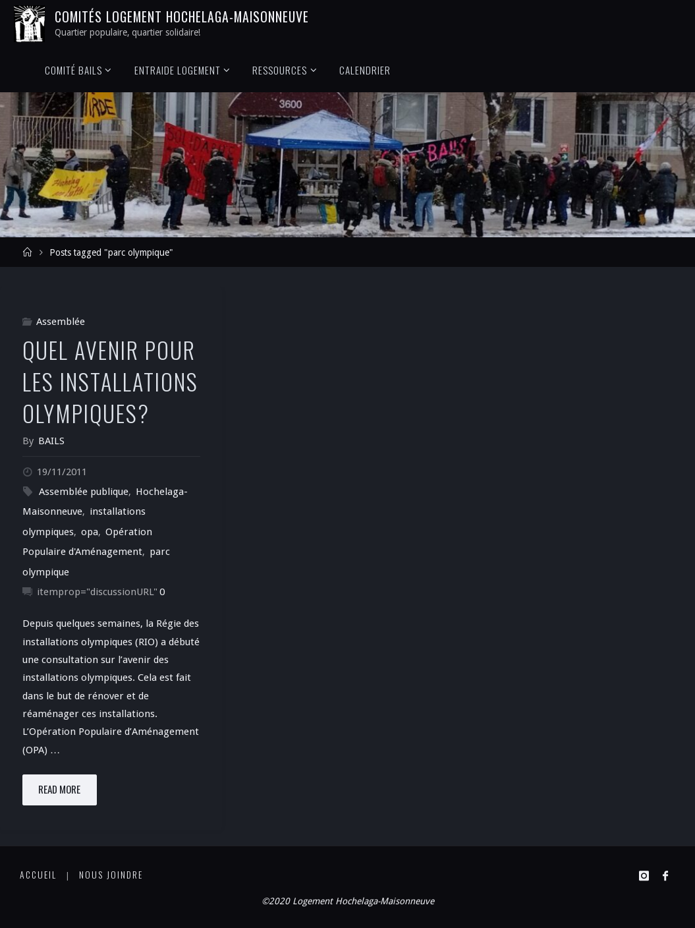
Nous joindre (111, 874)
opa (89, 532)
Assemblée (60, 322)
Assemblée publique (83, 492)
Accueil (38, 874)
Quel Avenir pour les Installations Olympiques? (110, 381)
